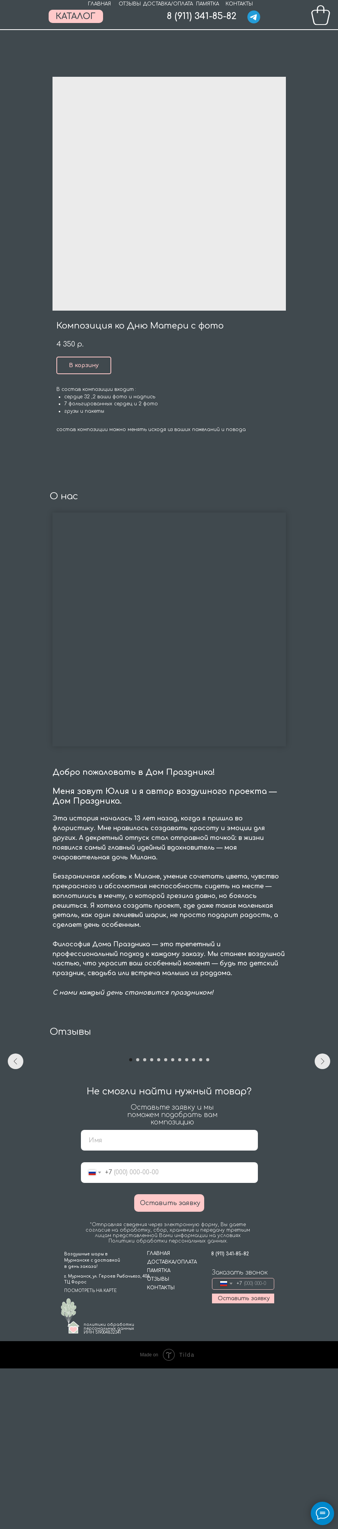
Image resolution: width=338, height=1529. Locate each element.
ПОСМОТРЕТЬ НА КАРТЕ (90, 1451)
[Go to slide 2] (137, 1220)
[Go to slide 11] (200, 1220)
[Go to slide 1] (130, 1220)
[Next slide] (322, 1129)
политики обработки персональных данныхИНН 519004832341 (109, 1489)
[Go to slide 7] (172, 1220)
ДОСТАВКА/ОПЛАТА (168, 4)
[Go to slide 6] (165, 1220)
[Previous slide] (15, 1129)
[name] (169, 1301)
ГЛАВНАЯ (99, 4)
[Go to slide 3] (144, 1220)
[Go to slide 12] (207, 1220)
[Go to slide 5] (158, 1220)
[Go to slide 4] (151, 1220)
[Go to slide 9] (186, 1220)
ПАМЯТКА (207, 4)
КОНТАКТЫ (239, 4)
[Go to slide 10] (193, 1220)
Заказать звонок (240, 1433)
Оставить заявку (170, 1363)
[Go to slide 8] (179, 1220)
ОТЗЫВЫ (130, 4)
